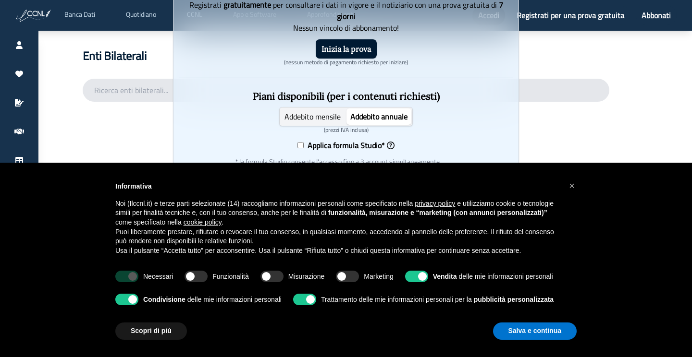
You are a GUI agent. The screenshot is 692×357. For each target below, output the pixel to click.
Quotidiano (141, 14)
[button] (572, 185)
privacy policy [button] (435, 203)
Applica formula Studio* (349, 145)
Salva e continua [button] (534, 330)
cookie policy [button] (203, 222)
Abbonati (656, 15)
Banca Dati (79, 14)
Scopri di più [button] (151, 330)
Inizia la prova (346, 49)
